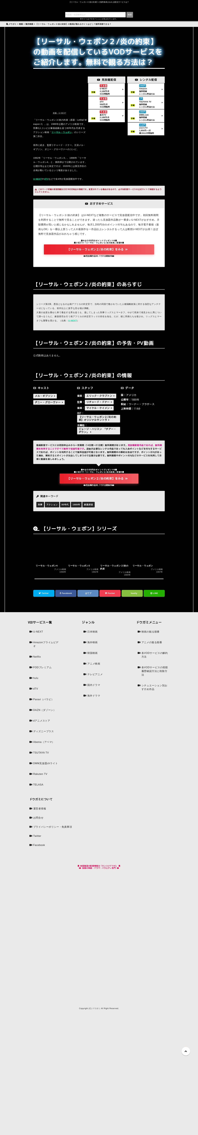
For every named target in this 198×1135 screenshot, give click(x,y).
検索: (10, 22)
